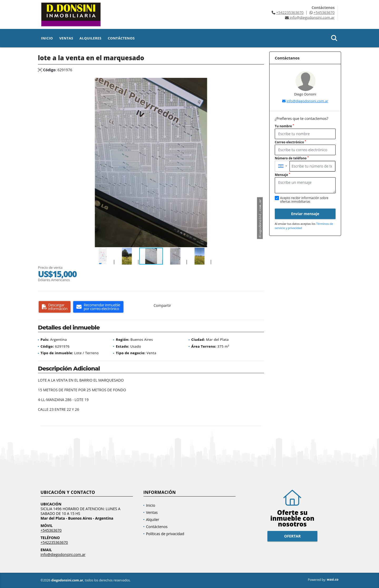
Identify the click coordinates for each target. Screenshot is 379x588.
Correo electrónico (290, 142)
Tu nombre (284, 126)
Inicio (47, 38)
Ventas (66, 38)
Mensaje (282, 175)
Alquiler (152, 519)
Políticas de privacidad (165, 533)
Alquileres (90, 38)
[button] (259, 82)
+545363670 (324, 12)
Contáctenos (121, 38)
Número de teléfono (292, 158)
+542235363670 (289, 12)
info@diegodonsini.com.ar (307, 101)
